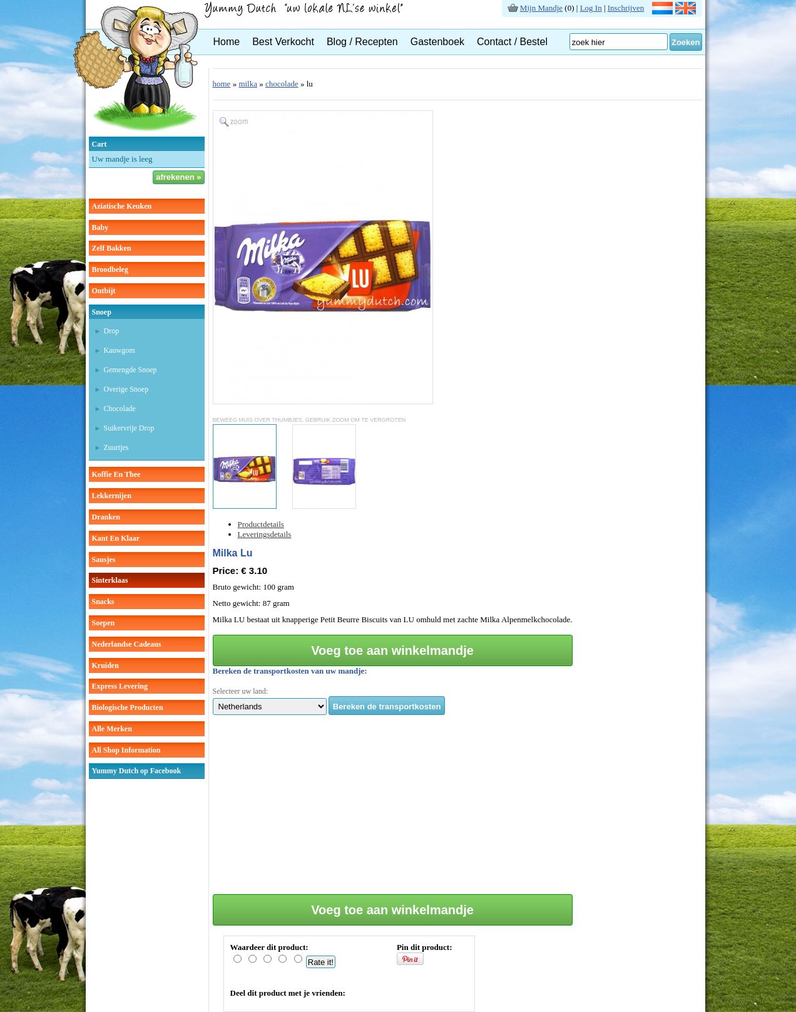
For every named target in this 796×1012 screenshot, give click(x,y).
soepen (103, 622)
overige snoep (126, 389)
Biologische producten (127, 707)
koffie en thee (116, 474)
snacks (103, 601)
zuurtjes (116, 447)
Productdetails (261, 524)
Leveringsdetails (265, 534)
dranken (106, 517)
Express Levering (120, 686)
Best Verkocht (283, 41)
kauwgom (119, 350)
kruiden (105, 665)
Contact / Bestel (512, 41)
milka (247, 83)
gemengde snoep (130, 369)
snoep (101, 312)
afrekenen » (178, 177)
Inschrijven (626, 8)
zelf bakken (111, 248)
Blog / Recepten (362, 41)
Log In (591, 8)
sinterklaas (110, 580)
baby (100, 227)
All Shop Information (126, 750)
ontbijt (104, 290)
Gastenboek (437, 41)
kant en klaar (116, 538)
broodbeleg (110, 269)
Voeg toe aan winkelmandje (392, 650)
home (222, 83)
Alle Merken (112, 728)
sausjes (104, 559)
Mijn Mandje (541, 8)
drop (112, 330)
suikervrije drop (129, 428)
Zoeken (685, 42)
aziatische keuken (122, 206)
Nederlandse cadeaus (126, 644)
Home (226, 41)
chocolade (120, 408)
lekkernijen (111, 495)
